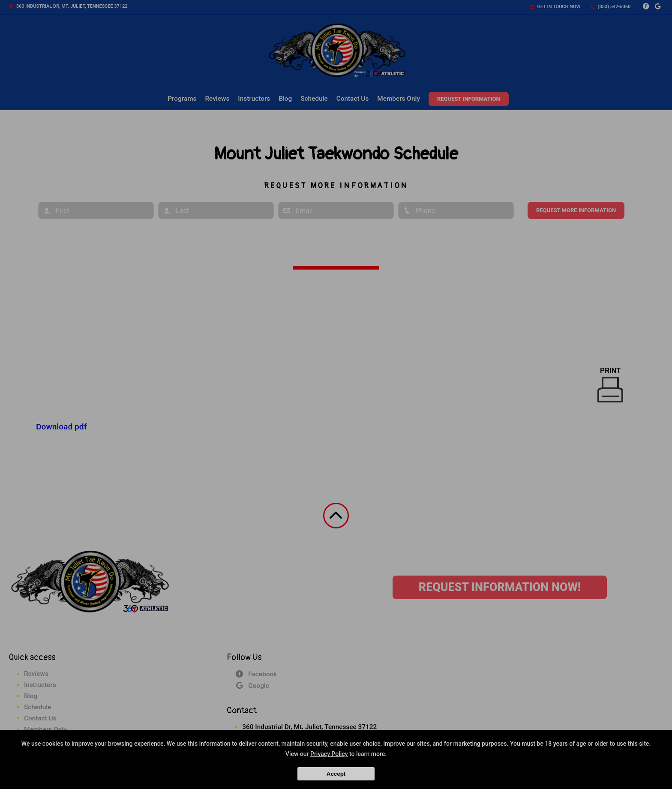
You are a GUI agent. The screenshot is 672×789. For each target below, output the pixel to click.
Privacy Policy (329, 753)
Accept (336, 774)
